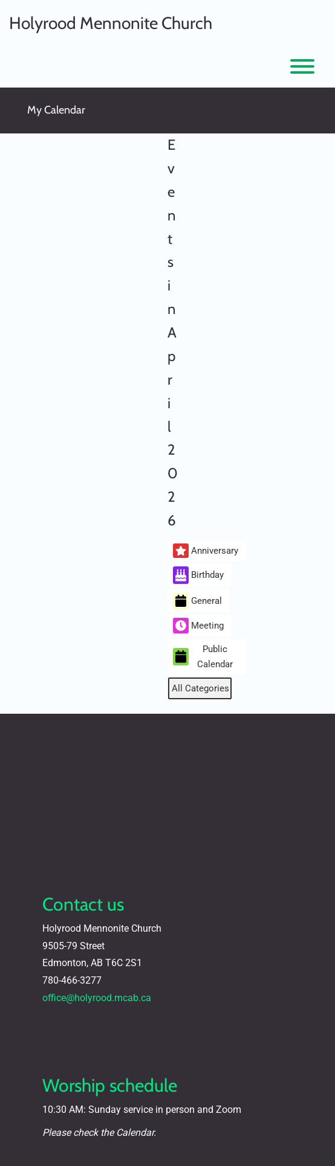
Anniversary (205, 550)
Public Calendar (203, 656)
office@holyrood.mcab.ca (96, 998)
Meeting (198, 625)
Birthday (198, 575)
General (197, 601)
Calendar (135, 1132)
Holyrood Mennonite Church (110, 23)
